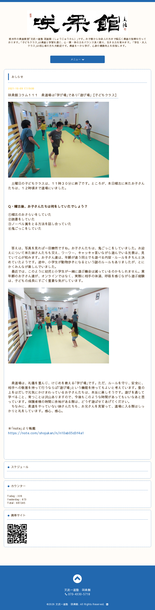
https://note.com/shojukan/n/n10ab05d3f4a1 (46, 433)
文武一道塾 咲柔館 (67, 604)
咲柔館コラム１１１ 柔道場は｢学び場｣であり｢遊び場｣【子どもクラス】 (63, 95)
